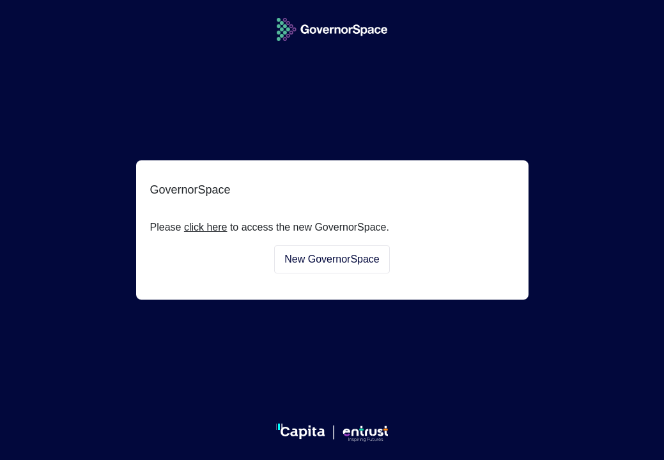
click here (206, 227)
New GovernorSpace (332, 259)
